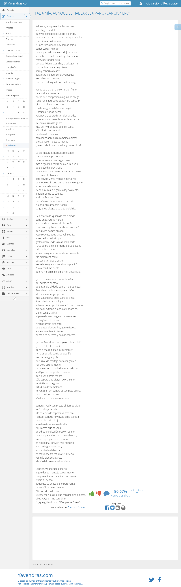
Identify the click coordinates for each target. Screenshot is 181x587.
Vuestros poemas (14, 22)
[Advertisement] (105, 538)
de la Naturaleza (13, 84)
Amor (8, 33)
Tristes (9, 89)
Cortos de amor (13, 61)
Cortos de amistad (14, 56)
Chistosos (10, 44)
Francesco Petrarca (76, 507)
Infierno (10, 129)
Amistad (9, 27)
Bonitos (9, 39)
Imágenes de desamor (17, 118)
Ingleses (10, 134)
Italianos (11, 145)
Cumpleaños (11, 67)
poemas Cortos (13, 50)
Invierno (10, 140)
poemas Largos (13, 78)
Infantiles (10, 73)
